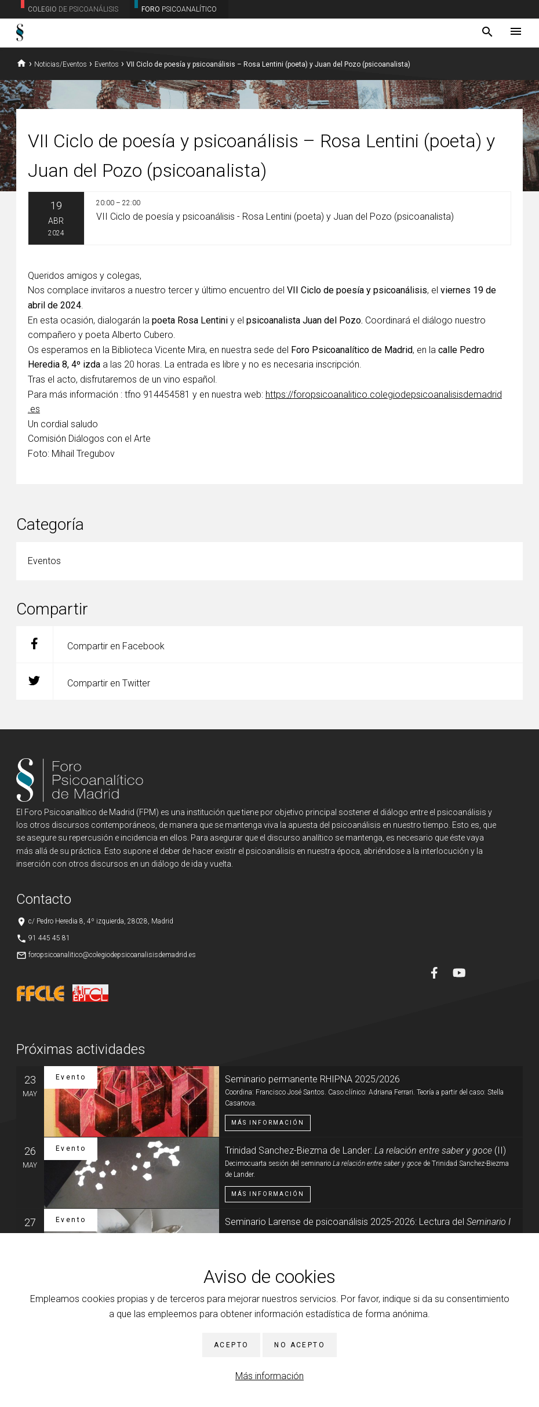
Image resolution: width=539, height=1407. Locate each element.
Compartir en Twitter (83, 681)
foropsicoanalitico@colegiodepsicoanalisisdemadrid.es (112, 955)
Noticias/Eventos (60, 64)
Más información (269, 1375)
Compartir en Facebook (90, 644)
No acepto (299, 1345)
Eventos (106, 64)
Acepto (231, 1345)
